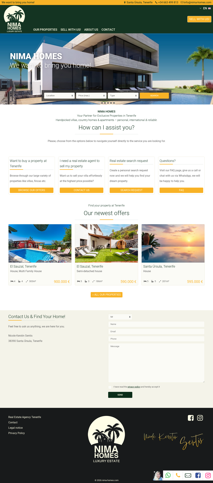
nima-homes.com (110, 480)
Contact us (82, 190)
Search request (131, 190)
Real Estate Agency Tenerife (24, 417)
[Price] (91, 96)
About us (91, 29)
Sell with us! (71, 29)
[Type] (123, 96)
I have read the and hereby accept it (136, 387)
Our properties (45, 29)
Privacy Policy (16, 433)
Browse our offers (31, 190)
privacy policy (134, 387)
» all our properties (106, 294)
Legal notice (15, 427)
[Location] (59, 96)
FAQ (181, 190)
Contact (108, 29)
